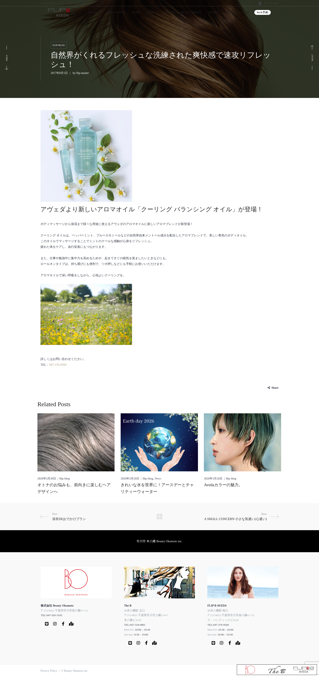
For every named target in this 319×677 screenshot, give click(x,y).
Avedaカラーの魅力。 (223, 485)
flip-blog (58, 45)
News (158, 478)
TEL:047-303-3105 (51, 615)
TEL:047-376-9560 (218, 624)
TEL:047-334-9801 (134, 624)
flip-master (82, 73)
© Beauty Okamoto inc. (74, 670)
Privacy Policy (48, 670)
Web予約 (262, 12)
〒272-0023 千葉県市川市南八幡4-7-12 (64, 610)
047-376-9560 (271, 3)
